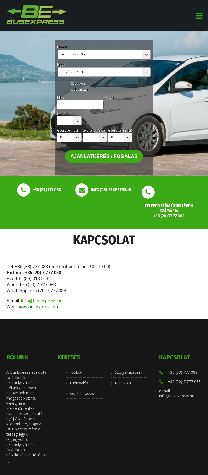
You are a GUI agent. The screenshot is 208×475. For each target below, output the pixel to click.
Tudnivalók (78, 382)
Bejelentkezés (81, 393)
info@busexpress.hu (42, 301)
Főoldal (75, 372)
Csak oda (78, 83)
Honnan (63, 47)
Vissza (109, 97)
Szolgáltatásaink (129, 372)
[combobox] (104, 54)
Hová (61, 64)
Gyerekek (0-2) (68, 130)
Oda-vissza (79, 89)
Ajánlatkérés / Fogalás (104, 156)
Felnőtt (62, 114)
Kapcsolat (123, 382)
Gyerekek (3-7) (94, 130)
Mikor (61, 97)
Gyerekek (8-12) (120, 130)
